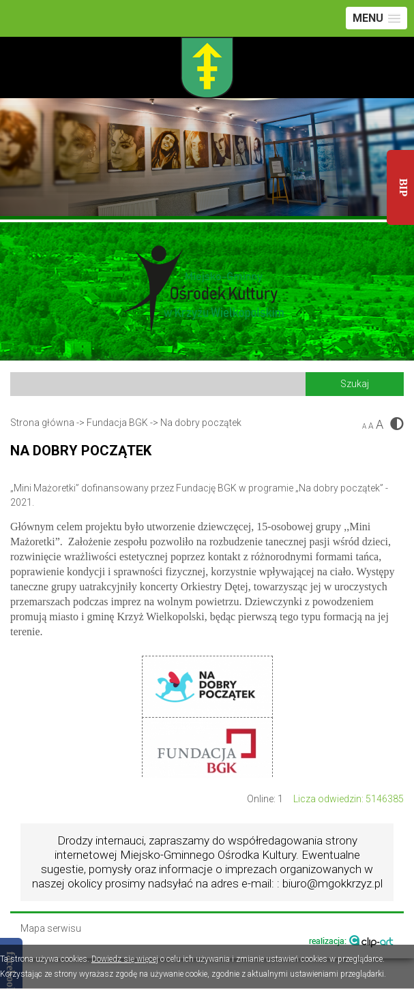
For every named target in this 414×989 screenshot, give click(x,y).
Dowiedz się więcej (124, 959)
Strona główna (42, 422)
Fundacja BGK (117, 422)
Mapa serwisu (50, 929)
